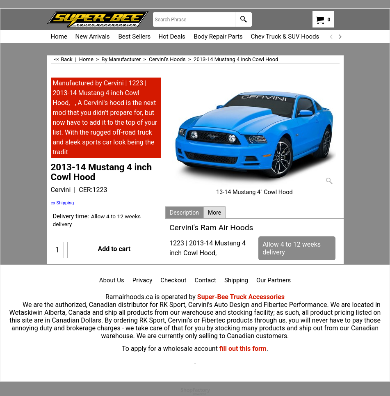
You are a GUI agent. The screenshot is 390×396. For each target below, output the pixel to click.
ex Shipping (62, 203)
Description (184, 212)
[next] (340, 36)
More (214, 212)
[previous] (331, 36)
